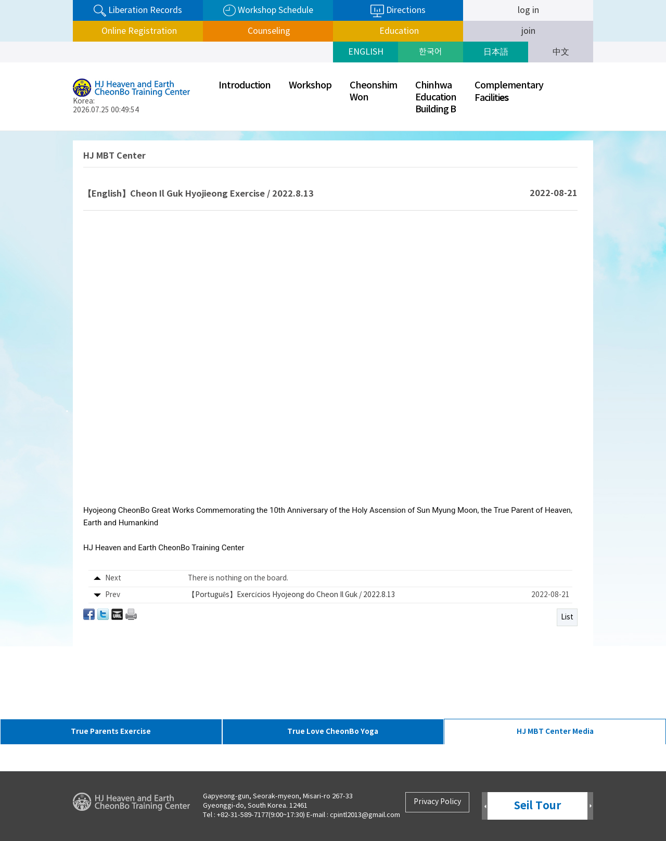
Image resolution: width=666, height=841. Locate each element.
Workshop (310, 85)
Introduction (245, 85)
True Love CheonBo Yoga (332, 731)
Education (398, 31)
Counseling (268, 31)
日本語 (495, 52)
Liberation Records (138, 11)
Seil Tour (537, 805)
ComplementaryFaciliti (509, 91)
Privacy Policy (437, 802)
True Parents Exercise (111, 731)
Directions (398, 11)
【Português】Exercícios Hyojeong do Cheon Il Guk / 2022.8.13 (291, 595)
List (567, 617)
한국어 (430, 52)
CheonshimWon (373, 91)
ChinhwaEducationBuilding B (435, 97)
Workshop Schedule (268, 11)
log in (528, 10)
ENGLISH (365, 52)
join (528, 31)
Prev (485, 806)
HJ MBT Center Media (555, 731)
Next (590, 806)
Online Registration (138, 31)
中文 (561, 52)
